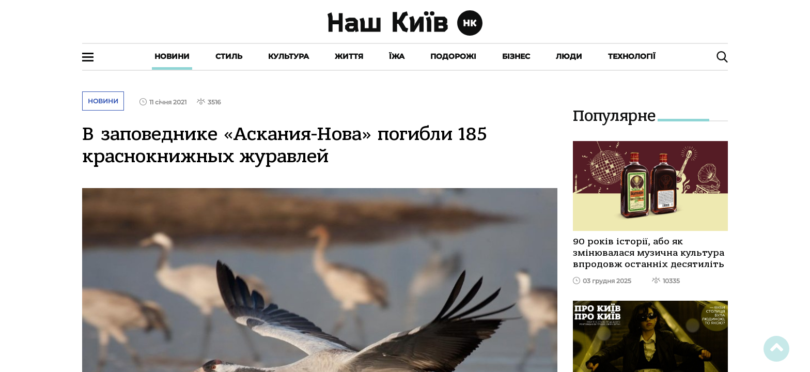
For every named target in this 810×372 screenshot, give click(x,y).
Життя (349, 56)
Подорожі (453, 56)
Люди (569, 56)
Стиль (228, 56)
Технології (632, 56)
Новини (172, 56)
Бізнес (516, 56)
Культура (288, 56)
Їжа (396, 56)
